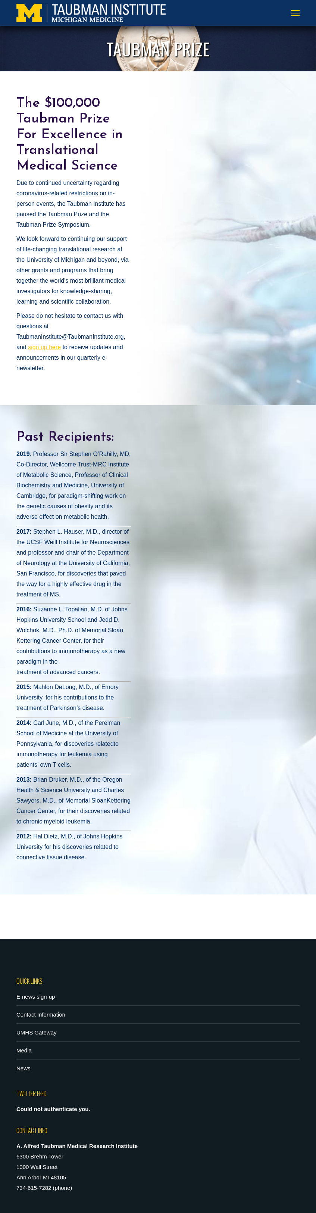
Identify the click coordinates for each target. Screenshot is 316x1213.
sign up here (44, 347)
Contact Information (40, 1014)
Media (24, 1050)
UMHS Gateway (36, 1032)
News (23, 1068)
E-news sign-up (35, 996)
